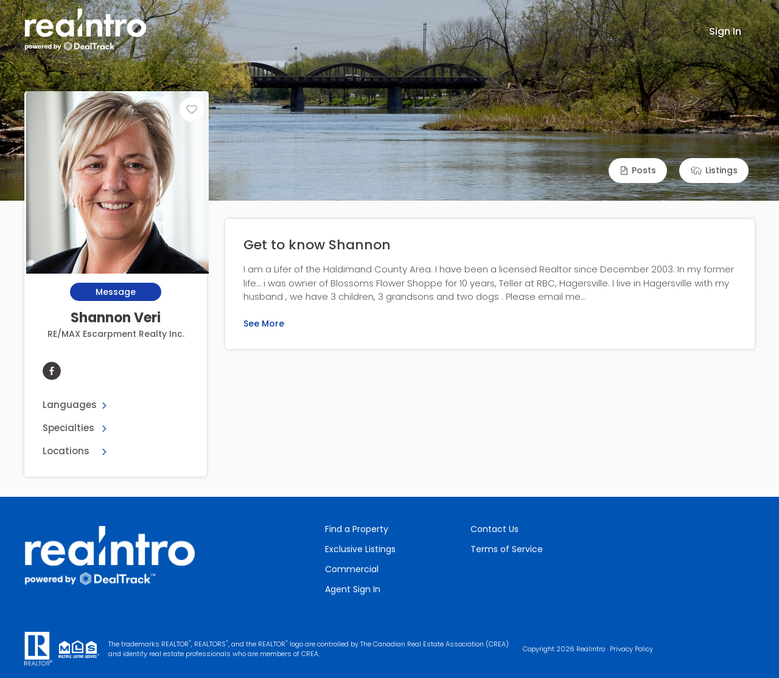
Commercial (352, 569)
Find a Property (356, 529)
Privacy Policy (631, 649)
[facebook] (52, 371)
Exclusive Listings (360, 549)
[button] (638, 170)
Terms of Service (506, 549)
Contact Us (494, 529)
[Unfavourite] (192, 109)
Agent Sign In (352, 589)
